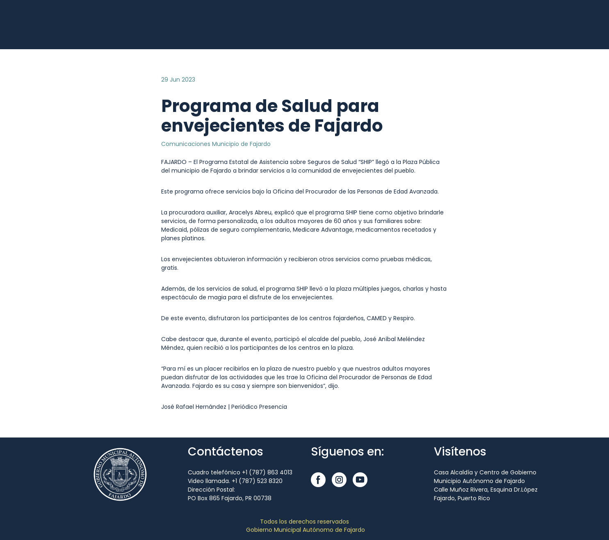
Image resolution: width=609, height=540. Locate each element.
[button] (318, 479)
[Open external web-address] (87, 24)
